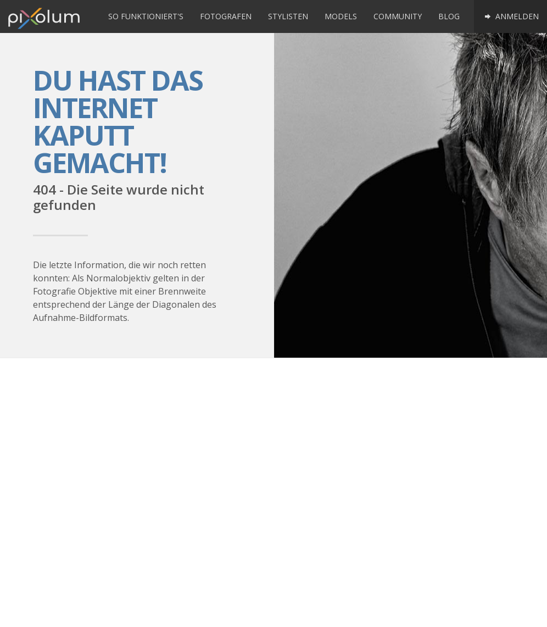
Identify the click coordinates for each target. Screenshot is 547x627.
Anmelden (510, 16)
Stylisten (288, 16)
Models (341, 16)
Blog (449, 16)
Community (397, 16)
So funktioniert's (145, 16)
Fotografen (226, 16)
